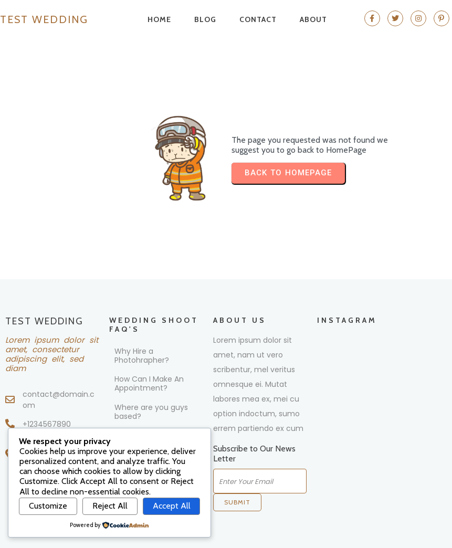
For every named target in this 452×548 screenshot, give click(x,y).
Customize (48, 506)
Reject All (110, 506)
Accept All (172, 506)
